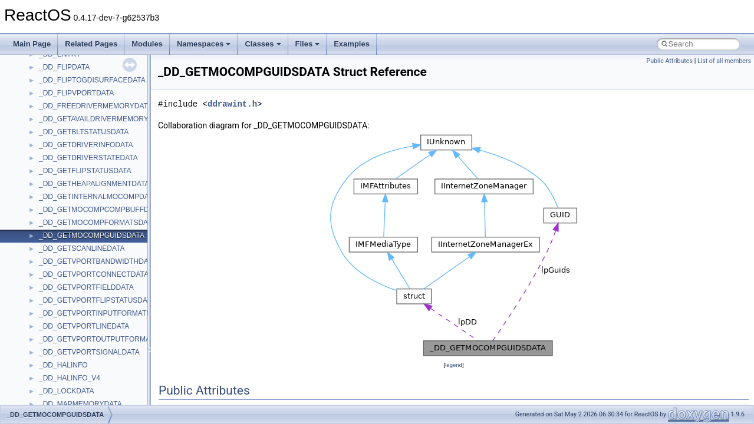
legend (453, 365)
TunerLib (53, 396)
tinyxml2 (52, 370)
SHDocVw (55, 267)
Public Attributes (669, 61)
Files (307, 43)
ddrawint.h (232, 104)
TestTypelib (56, 357)
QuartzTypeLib (62, 228)
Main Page (32, 43)
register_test (58, 241)
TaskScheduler (62, 344)
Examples (352, 43)
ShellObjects (58, 293)
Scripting (53, 254)
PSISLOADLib (61, 202)
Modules (147, 43)
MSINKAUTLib (62, 85)
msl (44, 98)
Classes (263, 43)
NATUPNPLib (60, 163)
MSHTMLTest (60, 72)
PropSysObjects (64, 189)
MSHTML (54, 59)
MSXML (51, 124)
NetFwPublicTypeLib (71, 176)
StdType (52, 331)
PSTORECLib (61, 215)
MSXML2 (53, 137)
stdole (48, 318)
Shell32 (50, 280)
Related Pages (91, 43)
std (43, 306)
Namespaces (204, 43)
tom (45, 383)
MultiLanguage (62, 150)
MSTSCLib (56, 111)
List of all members (724, 61)
